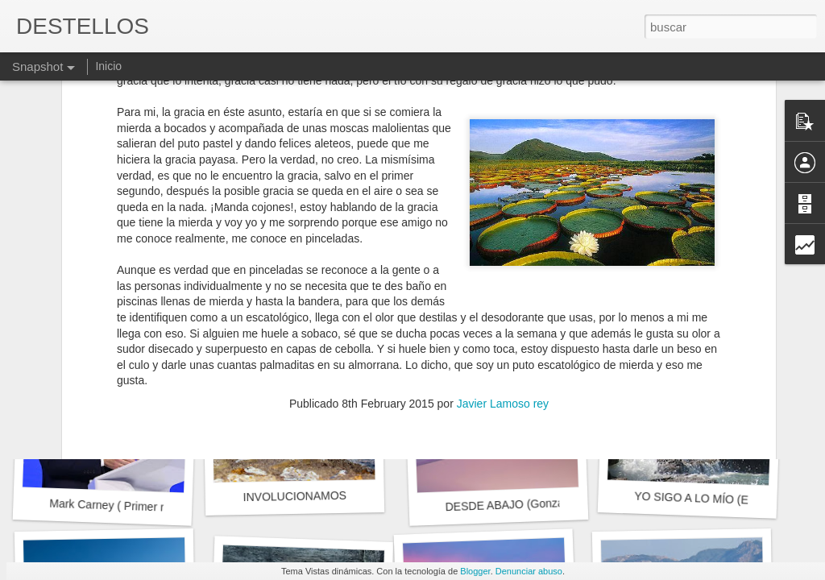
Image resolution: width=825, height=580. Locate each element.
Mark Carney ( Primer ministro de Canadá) (155, 507)
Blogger (475, 571)
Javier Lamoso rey (503, 163)
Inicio (108, 66)
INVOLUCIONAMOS (294, 496)
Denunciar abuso (528, 571)
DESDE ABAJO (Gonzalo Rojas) (526, 504)
